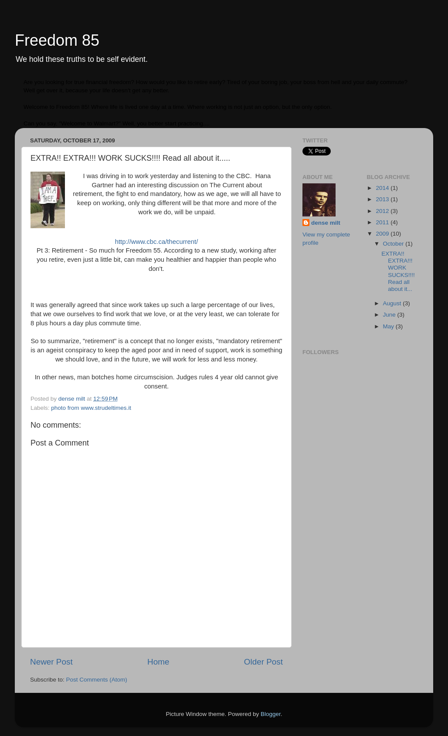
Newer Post (51, 661)
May (389, 326)
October (394, 243)
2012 (383, 211)
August (393, 303)
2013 (383, 199)
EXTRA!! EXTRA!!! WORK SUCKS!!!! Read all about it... (398, 271)
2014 (383, 188)
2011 (383, 222)
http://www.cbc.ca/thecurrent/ (156, 241)
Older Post (263, 661)
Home (158, 661)
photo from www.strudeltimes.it (91, 408)
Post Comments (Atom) (96, 679)
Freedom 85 (57, 40)
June (390, 314)
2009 (383, 233)
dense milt (325, 222)
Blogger (271, 714)
